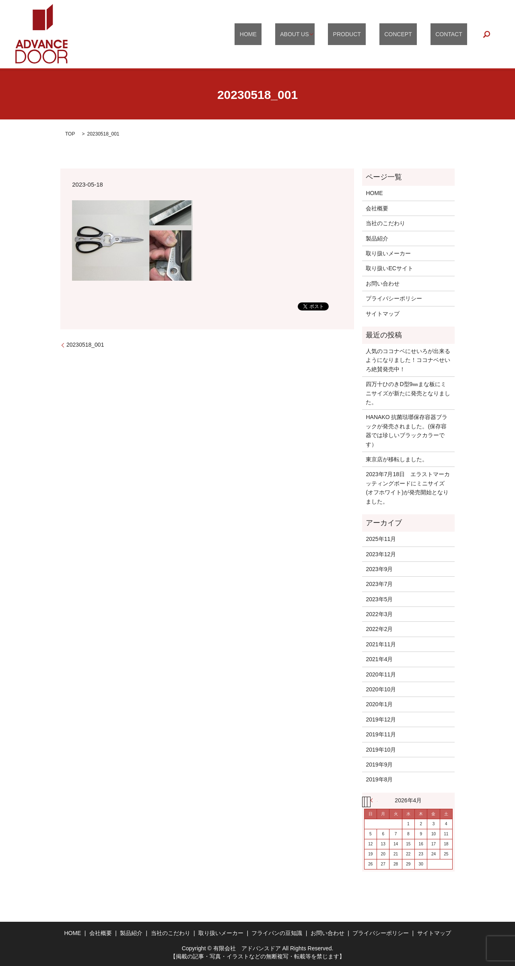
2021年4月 (379, 659)
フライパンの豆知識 (276, 933)
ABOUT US (324, 34)
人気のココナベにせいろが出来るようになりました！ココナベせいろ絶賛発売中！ (408, 360)
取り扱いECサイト (389, 268)
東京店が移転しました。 (397, 459)
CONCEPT (413, 34)
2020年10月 (381, 689)
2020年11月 (381, 674)
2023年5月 (379, 599)
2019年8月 (379, 779)
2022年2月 (379, 629)
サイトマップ (383, 313)
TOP (70, 134)
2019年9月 (379, 764)
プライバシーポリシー (394, 298)
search (487, 34)
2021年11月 (381, 644)
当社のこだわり (385, 223)
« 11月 (373, 800)
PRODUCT (372, 34)
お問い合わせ (383, 283)
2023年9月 (379, 569)
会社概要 (377, 208)
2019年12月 (381, 719)
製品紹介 (377, 238)
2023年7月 (379, 584)
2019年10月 (381, 749)
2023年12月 (381, 554)
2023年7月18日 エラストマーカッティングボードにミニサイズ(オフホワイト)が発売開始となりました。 (408, 487)
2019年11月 (381, 734)
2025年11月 (381, 539)
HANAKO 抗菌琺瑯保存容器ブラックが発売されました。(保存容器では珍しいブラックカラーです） (406, 430)
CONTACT (454, 34)
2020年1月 (379, 704)
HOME (288, 34)
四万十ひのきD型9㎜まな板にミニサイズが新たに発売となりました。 (408, 393)
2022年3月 (379, 614)
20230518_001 (85, 344)
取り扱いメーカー (388, 253)
